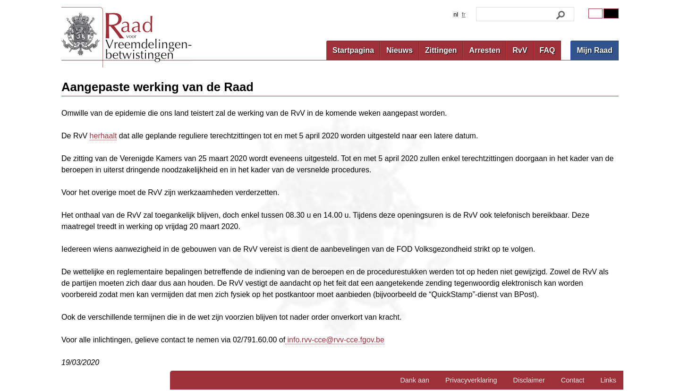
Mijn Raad (594, 50)
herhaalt (103, 136)
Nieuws (399, 50)
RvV (519, 50)
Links (608, 380)
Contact (573, 380)
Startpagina (353, 50)
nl (455, 14)
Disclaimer (529, 380)
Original (595, 13)
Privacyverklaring (471, 380)
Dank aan (414, 380)
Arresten (485, 50)
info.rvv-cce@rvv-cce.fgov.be (334, 340)
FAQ (547, 50)
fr (464, 14)
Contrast (611, 13)
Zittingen (441, 50)
